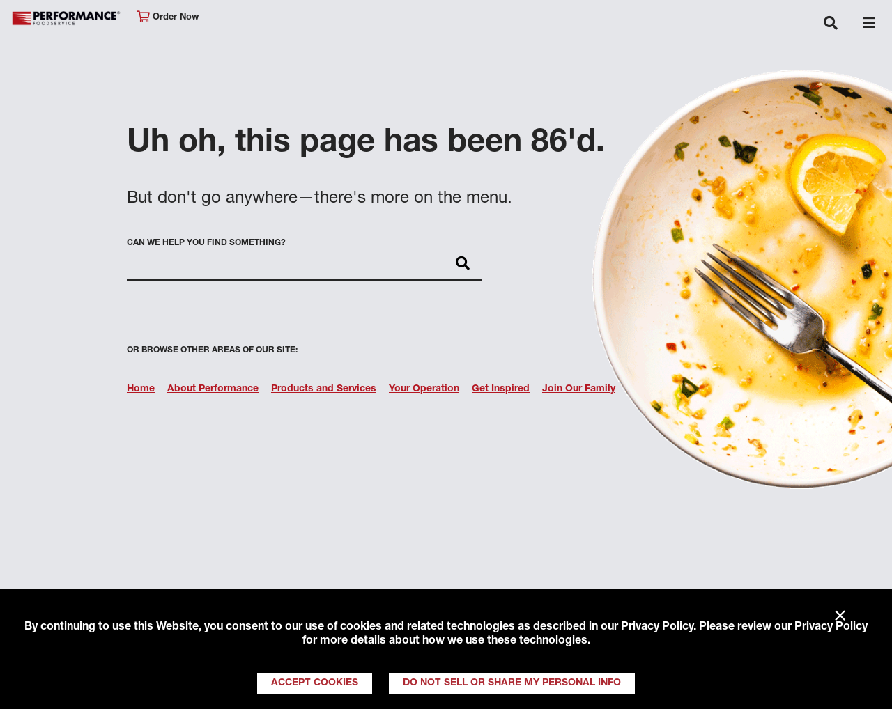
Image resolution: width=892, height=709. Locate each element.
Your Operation (424, 389)
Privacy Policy (657, 627)
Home (141, 389)
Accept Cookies (314, 683)
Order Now (168, 17)
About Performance (213, 389)
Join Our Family (578, 389)
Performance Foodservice (67, 18)
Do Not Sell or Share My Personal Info (512, 683)
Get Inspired (501, 389)
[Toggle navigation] (830, 24)
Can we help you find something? (206, 243)
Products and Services (323, 389)
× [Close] (840, 616)
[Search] (463, 264)
